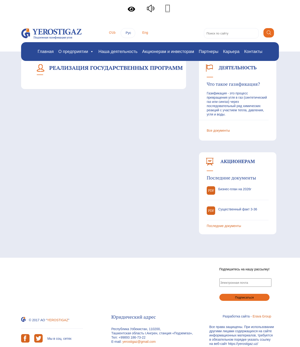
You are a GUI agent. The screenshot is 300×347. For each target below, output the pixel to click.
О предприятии (76, 51)
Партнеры (208, 51)
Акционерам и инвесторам (168, 51)
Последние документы (224, 226)
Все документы (218, 130)
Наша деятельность (118, 51)
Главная (46, 51)
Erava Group (262, 316)
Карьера (231, 51)
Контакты (253, 51)
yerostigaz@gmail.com (139, 341)
